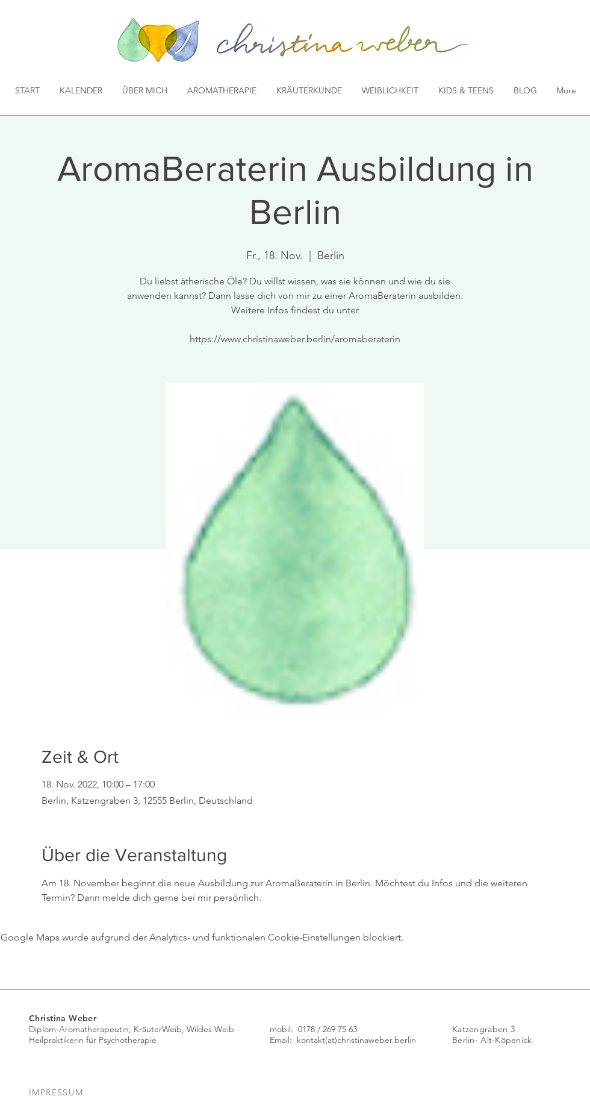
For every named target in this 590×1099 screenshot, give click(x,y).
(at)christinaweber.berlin (370, 1040)
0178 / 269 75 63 (327, 1029)
